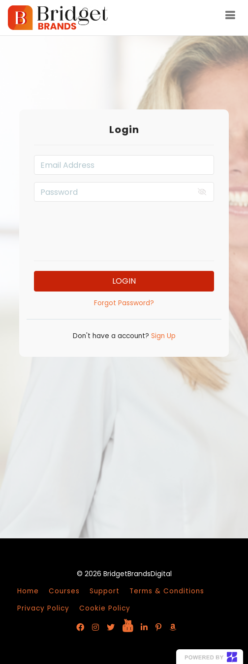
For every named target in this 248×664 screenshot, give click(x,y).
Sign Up (162, 336)
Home (28, 591)
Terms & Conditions (166, 591)
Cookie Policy (104, 608)
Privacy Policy (43, 608)
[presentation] (124, 228)
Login (124, 281)
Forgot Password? (124, 303)
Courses (64, 591)
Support (105, 591)
